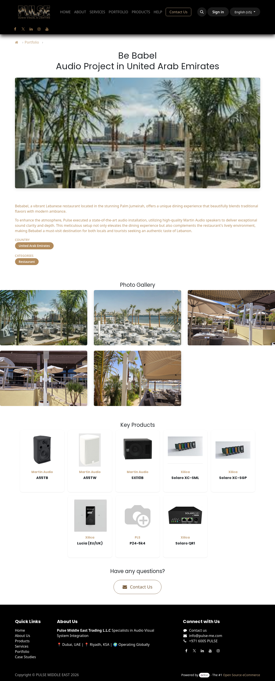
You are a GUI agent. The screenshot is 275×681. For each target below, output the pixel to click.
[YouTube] (47, 29)
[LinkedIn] (31, 29)
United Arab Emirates (34, 246)
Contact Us (178, 12)
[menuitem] (65, 12)
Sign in (218, 12)
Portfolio (32, 42)
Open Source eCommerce (241, 675)
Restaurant (27, 262)
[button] (202, 12)
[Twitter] (23, 29)
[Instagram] (39, 29)
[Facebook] (15, 29)
